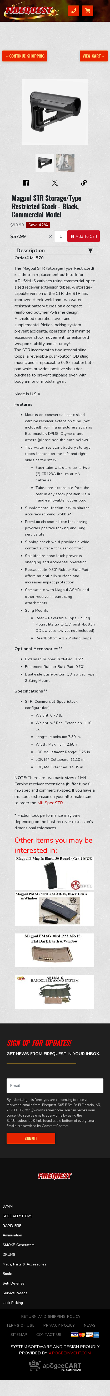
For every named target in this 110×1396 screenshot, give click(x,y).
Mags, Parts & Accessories (24, 1264)
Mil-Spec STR (50, 803)
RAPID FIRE (12, 1225)
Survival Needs (15, 1293)
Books (8, 1273)
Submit (30, 1138)
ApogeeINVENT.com (70, 1353)
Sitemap (19, 1334)
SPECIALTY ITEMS (17, 1216)
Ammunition (12, 1235)
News (90, 1325)
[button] (17, 114)
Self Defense (13, 1283)
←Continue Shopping (24, 56)
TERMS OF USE (20, 1325)
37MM (7, 1206)
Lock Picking (13, 1302)
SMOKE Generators (18, 1244)
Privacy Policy (59, 1325)
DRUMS (9, 1254)
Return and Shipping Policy (51, 1316)
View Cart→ (94, 56)
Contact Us (49, 1334)
